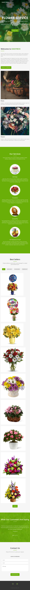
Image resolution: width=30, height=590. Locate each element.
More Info (15, 30)
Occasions (17, 269)
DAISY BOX (5, 2)
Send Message (15, 574)
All (3, 269)
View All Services (6, 67)
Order (15, 506)
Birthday (9, 269)
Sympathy (24, 269)
